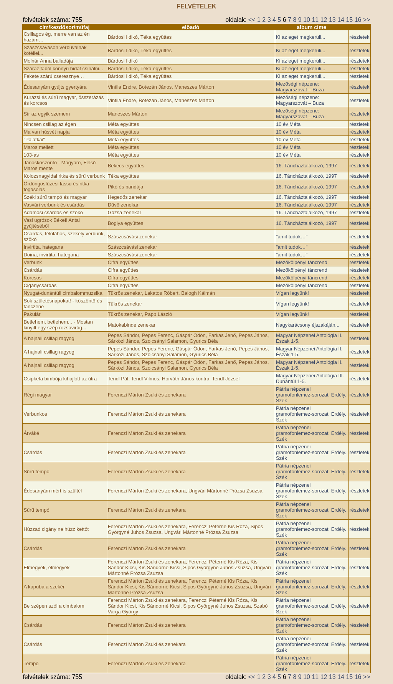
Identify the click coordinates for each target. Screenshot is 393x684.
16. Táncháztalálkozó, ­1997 (306, 166)
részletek (360, 37)
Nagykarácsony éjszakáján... (307, 325)
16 (358, 20)
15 (349, 20)
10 (306, 20)
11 (315, 20)
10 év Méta (288, 124)
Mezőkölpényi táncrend (301, 262)
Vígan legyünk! (292, 293)
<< (252, 20)
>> (366, 20)
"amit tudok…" (291, 237)
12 (323, 20)
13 (332, 20)
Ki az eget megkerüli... (300, 37)
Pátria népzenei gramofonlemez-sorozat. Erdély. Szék (311, 394)
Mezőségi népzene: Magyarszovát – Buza (300, 87)
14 (340, 20)
